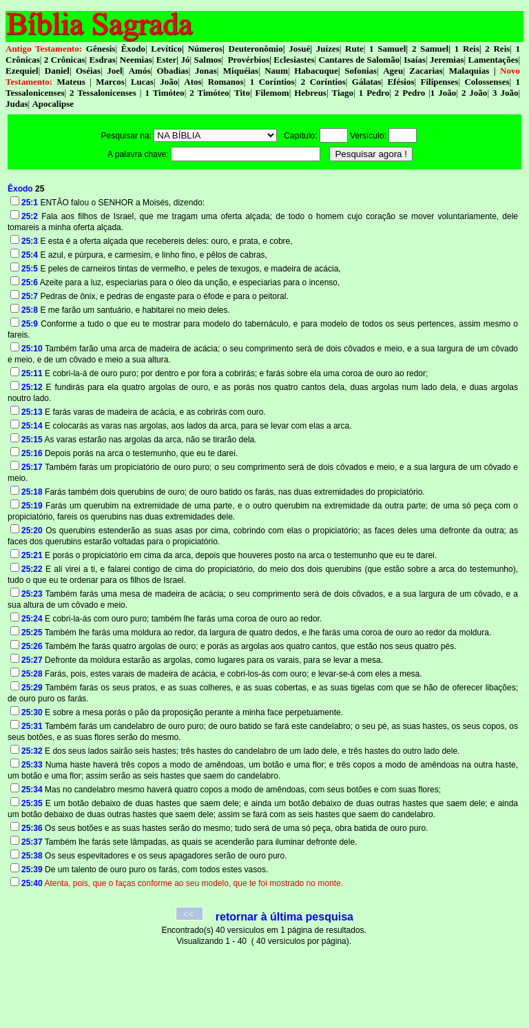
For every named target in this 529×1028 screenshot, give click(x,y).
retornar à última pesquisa (284, 917)
